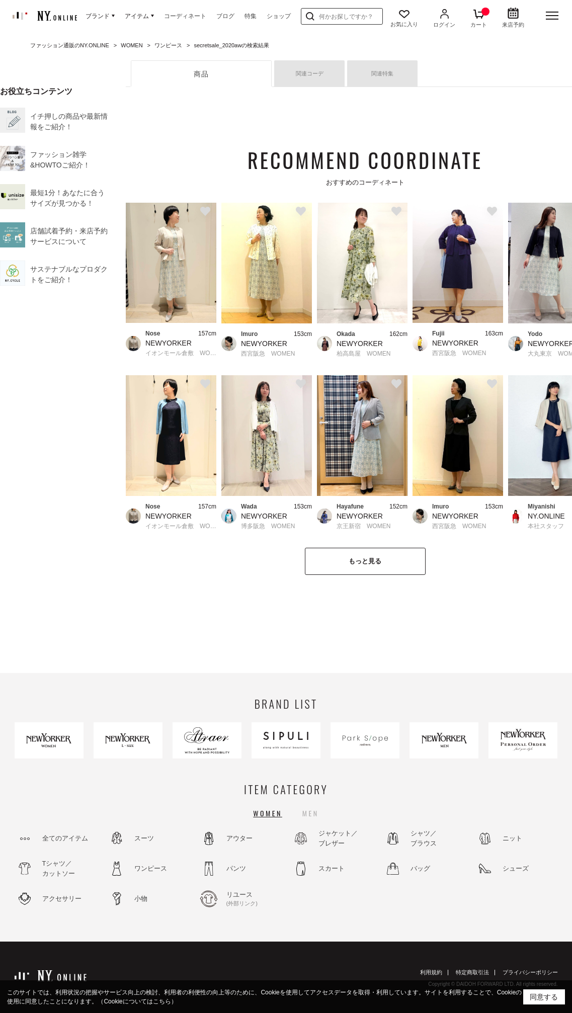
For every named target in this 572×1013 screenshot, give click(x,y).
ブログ (225, 16)
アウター (239, 838)
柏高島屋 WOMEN (363, 353)
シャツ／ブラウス (424, 838)
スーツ (144, 838)
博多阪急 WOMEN (268, 526)
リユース (253, 899)
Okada (346, 333)
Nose (152, 333)
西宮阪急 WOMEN (268, 353)
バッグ (420, 868)
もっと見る (365, 561)
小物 (140, 898)
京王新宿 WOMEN (363, 526)
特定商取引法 (472, 972)
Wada (249, 506)
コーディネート (185, 16)
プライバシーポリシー (530, 972)
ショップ (279, 16)
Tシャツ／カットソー (58, 868)
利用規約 (431, 972)
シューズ (516, 868)
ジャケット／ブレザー (338, 838)
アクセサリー (61, 898)
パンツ (236, 868)
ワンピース (150, 868)
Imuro (249, 333)
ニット (512, 838)
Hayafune (350, 506)
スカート (331, 868)
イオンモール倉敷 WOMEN (180, 353)
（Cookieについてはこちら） (137, 1001)
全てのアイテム (65, 838)
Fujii (438, 333)
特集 (250, 16)
